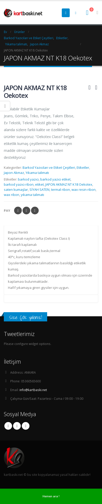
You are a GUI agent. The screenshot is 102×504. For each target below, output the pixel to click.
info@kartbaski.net (33, 390)
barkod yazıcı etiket (55, 179)
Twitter (17, 426)
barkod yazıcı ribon (19, 184)
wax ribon (11, 194)
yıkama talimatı (32, 194)
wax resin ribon (84, 189)
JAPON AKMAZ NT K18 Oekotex (68, 184)
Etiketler (83, 167)
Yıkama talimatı (37, 172)
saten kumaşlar (16, 189)
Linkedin (25, 426)
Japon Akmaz (14, 172)
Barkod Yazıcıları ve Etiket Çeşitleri (49, 167)
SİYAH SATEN (39, 189)
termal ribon (60, 189)
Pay (7, 210)
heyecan (26, 210)
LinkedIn (35, 210)
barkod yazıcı (28, 179)
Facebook (18, 210)
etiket (39, 184)
